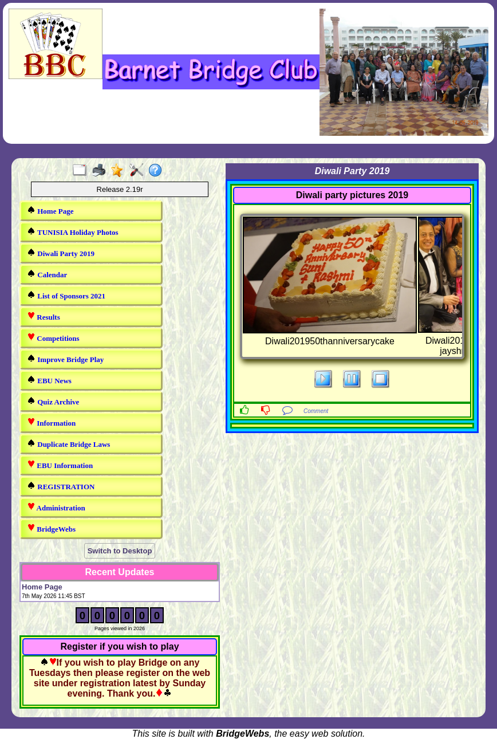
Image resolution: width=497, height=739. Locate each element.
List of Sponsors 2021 (66, 295)
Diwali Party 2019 (60, 253)
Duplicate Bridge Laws (68, 444)
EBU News (49, 380)
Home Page (50, 210)
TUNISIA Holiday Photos (73, 232)
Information (51, 422)
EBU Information (60, 465)
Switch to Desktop (120, 551)
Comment (315, 411)
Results (43, 316)
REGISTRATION (60, 486)
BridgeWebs (51, 528)
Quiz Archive (53, 401)
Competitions (53, 338)
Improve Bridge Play (65, 359)
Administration (56, 507)
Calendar (47, 274)
